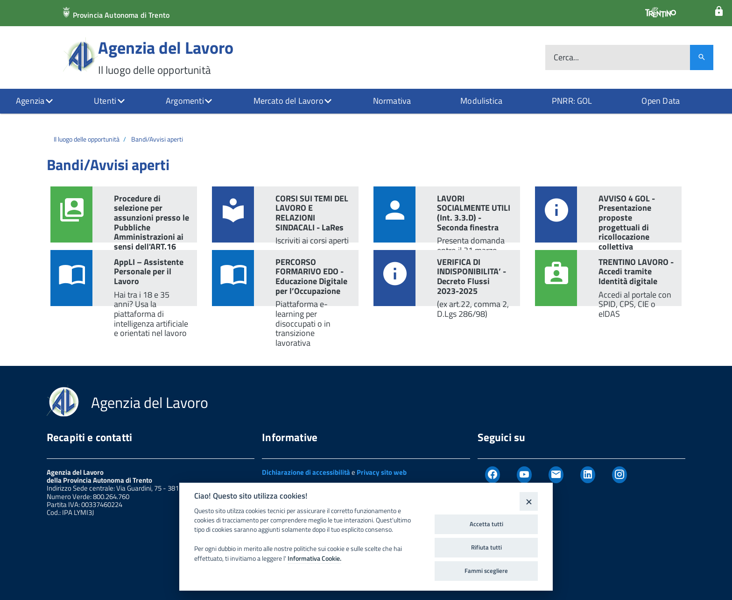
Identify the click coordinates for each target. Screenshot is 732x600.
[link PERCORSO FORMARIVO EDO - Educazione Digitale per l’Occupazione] (285, 278)
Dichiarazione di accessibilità (306, 472)
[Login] (719, 11)
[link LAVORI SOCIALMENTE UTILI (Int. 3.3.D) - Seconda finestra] (446, 214)
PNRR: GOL (572, 100)
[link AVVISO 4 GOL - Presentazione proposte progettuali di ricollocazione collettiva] (608, 214)
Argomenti (185, 100)
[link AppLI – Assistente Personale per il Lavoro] (123, 278)
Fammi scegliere (486, 570)
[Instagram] (619, 474)
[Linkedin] (587, 474)
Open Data (660, 100)
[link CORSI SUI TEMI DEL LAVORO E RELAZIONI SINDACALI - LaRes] (285, 214)
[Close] (529, 501)
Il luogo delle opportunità (87, 139)
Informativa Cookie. (314, 558)
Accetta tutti (486, 524)
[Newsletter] (556, 474)
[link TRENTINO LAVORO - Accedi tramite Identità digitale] (608, 278)
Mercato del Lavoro (288, 100)
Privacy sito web (382, 472)
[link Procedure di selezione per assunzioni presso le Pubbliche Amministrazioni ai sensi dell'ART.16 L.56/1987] (123, 214)
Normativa (392, 100)
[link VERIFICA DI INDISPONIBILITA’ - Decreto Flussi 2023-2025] (446, 278)
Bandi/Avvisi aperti (157, 139)
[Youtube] (524, 474)
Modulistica (481, 100)
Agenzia (30, 100)
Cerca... (566, 58)
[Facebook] (492, 474)
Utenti (105, 100)
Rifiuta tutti (486, 547)
